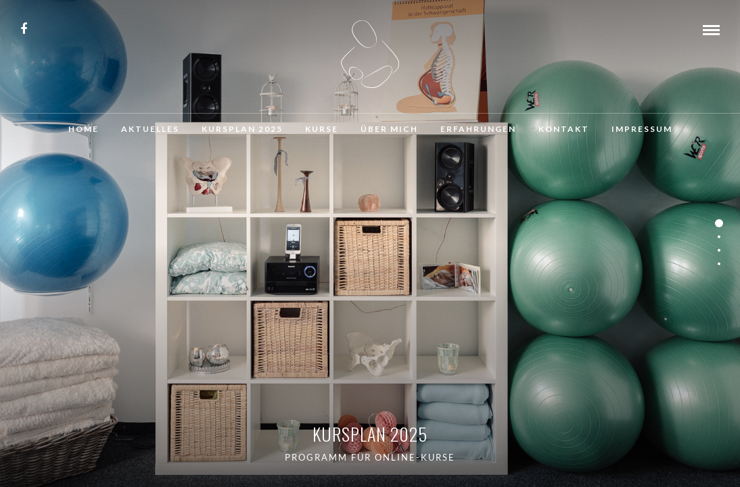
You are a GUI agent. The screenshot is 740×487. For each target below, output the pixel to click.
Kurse (321, 129)
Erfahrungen (478, 129)
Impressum (641, 129)
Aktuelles (150, 129)
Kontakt (563, 129)
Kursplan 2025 (242, 129)
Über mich (389, 129)
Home (83, 129)
